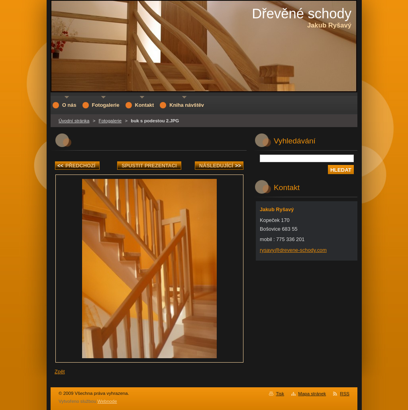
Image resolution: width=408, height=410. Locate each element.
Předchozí (76, 166)
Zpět (60, 372)
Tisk (280, 393)
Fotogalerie (110, 120)
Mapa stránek (312, 393)
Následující (220, 166)
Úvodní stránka (74, 120)
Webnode (107, 401)
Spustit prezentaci (149, 166)
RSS (344, 393)
